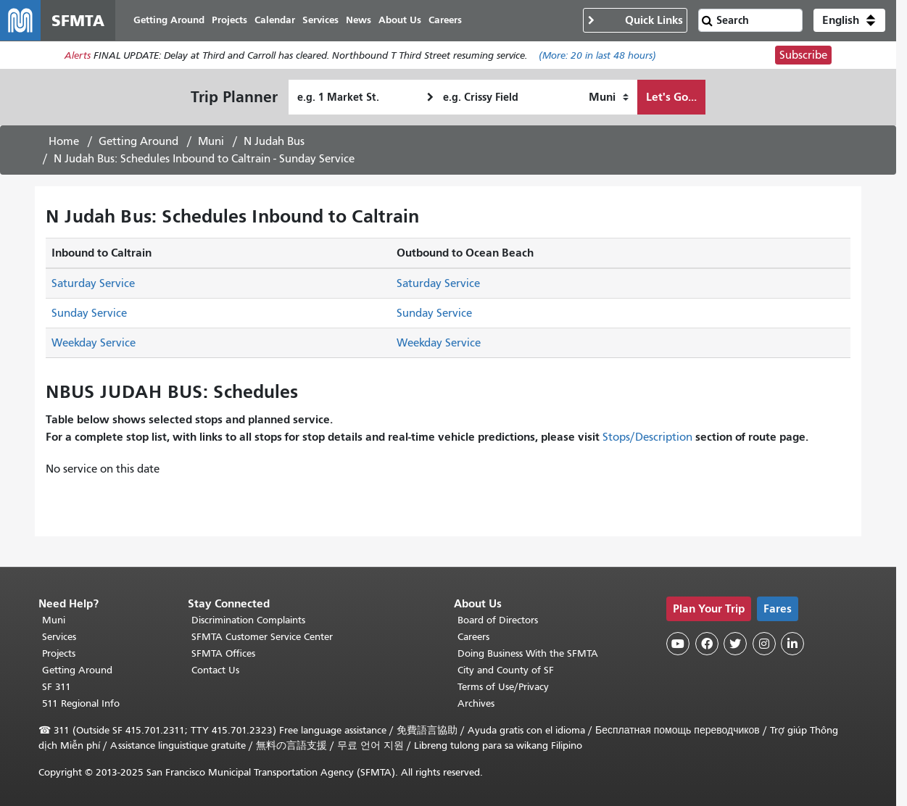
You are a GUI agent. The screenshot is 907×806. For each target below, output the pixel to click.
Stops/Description (647, 437)
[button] (849, 20)
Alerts (78, 55)
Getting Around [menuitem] (168, 20)
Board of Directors (497, 620)
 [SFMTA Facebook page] (707, 643)
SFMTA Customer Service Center (262, 637)
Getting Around (138, 141)
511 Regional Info (81, 703)
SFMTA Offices (223, 653)
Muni (211, 141)
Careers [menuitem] (445, 20)
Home (64, 141)
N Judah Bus (274, 141)
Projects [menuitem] (229, 20)
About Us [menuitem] (399, 20)
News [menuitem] (358, 20)
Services (59, 637)
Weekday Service (93, 342)
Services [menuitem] (320, 20)
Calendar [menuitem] (274, 20)
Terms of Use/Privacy (503, 687)
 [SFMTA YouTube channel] (677, 643)
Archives (475, 703)
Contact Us (215, 670)
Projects (58, 653)
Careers (473, 637)
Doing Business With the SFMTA (527, 653)
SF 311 (56, 687)
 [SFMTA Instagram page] (764, 643)
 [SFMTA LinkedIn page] (792, 643)
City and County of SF (505, 670)
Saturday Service (93, 283)
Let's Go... (671, 97)
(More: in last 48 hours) (597, 55)
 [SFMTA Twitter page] (735, 643)
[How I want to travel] (608, 97)
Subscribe (803, 55)
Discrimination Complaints (248, 620)
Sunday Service (89, 313)
